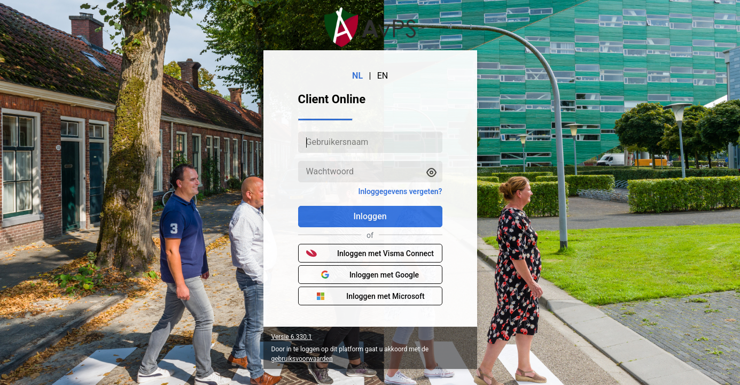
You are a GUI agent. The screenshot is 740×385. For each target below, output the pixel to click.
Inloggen (369, 216)
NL (357, 76)
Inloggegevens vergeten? (400, 191)
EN (382, 76)
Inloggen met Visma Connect (370, 253)
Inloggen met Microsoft (369, 296)
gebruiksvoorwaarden (302, 359)
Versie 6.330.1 (291, 337)
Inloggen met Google (370, 275)
